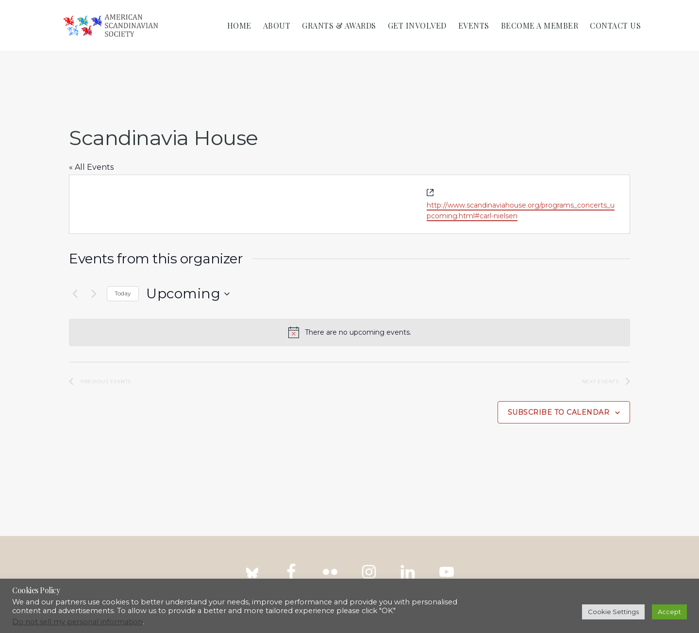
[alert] (349, 332)
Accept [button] (669, 612)
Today (123, 293)
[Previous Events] (75, 294)
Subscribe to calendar (559, 412)
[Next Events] (94, 294)
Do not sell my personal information (77, 621)
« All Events (91, 167)
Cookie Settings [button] (613, 612)
